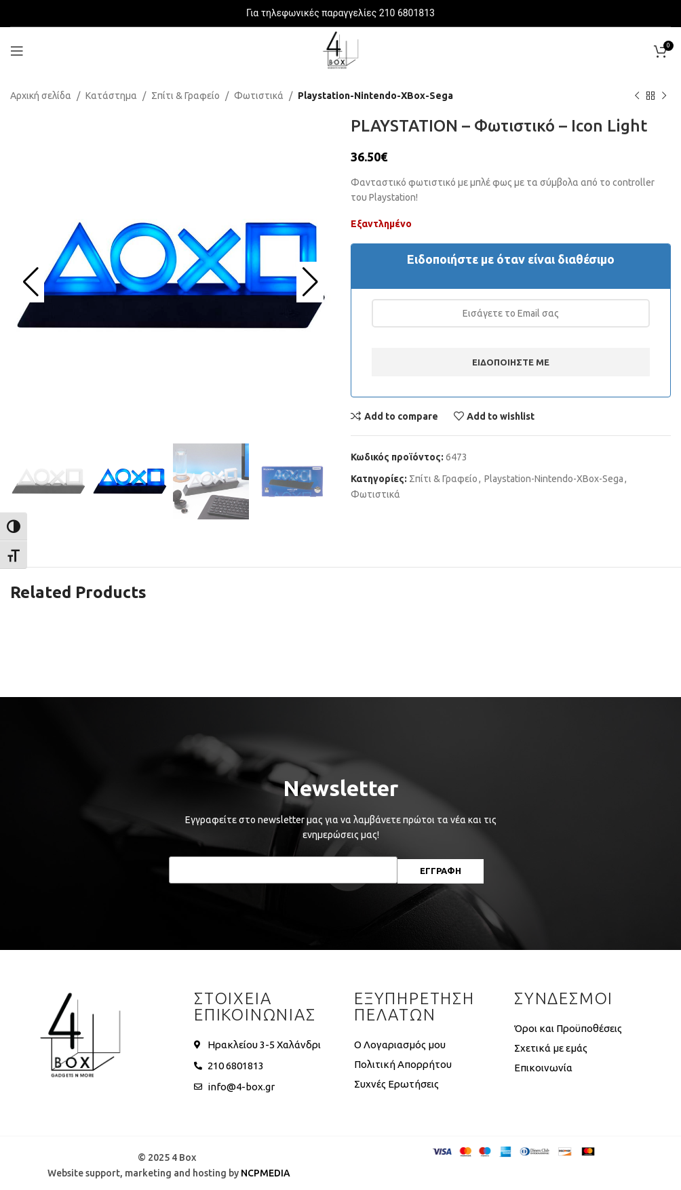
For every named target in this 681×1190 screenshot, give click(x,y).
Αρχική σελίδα (40, 95)
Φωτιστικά (259, 95)
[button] (30, 282)
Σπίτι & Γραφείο (185, 95)
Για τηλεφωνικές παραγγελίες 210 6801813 (340, 12)
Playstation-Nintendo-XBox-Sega (375, 95)
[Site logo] (340, 50)
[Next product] (664, 95)
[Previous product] (637, 95)
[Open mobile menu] (17, 50)
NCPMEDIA (265, 1173)
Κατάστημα (111, 95)
